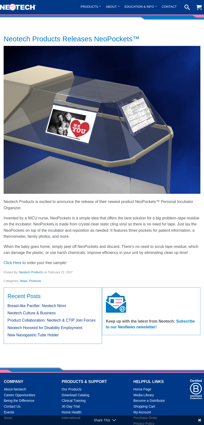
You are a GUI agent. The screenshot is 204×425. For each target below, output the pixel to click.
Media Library (143, 395)
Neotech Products (31, 272)
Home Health (72, 412)
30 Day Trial (71, 406)
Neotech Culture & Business (31, 313)
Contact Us (12, 406)
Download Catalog (75, 395)
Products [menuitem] (89, 6)
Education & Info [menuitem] (139, 6)
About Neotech (15, 389)
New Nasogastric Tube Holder (33, 335)
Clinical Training (74, 401)
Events (9, 412)
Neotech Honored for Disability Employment (44, 328)
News (23, 281)
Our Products (72, 389)
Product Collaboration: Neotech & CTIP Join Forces (51, 320)
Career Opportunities (19, 395)
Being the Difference (19, 401)
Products (35, 281)
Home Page (142, 389)
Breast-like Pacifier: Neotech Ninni (36, 306)
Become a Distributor (149, 401)
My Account (142, 412)
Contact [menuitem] (169, 6)
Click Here (12, 263)
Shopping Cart (144, 406)
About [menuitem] (111, 6)
